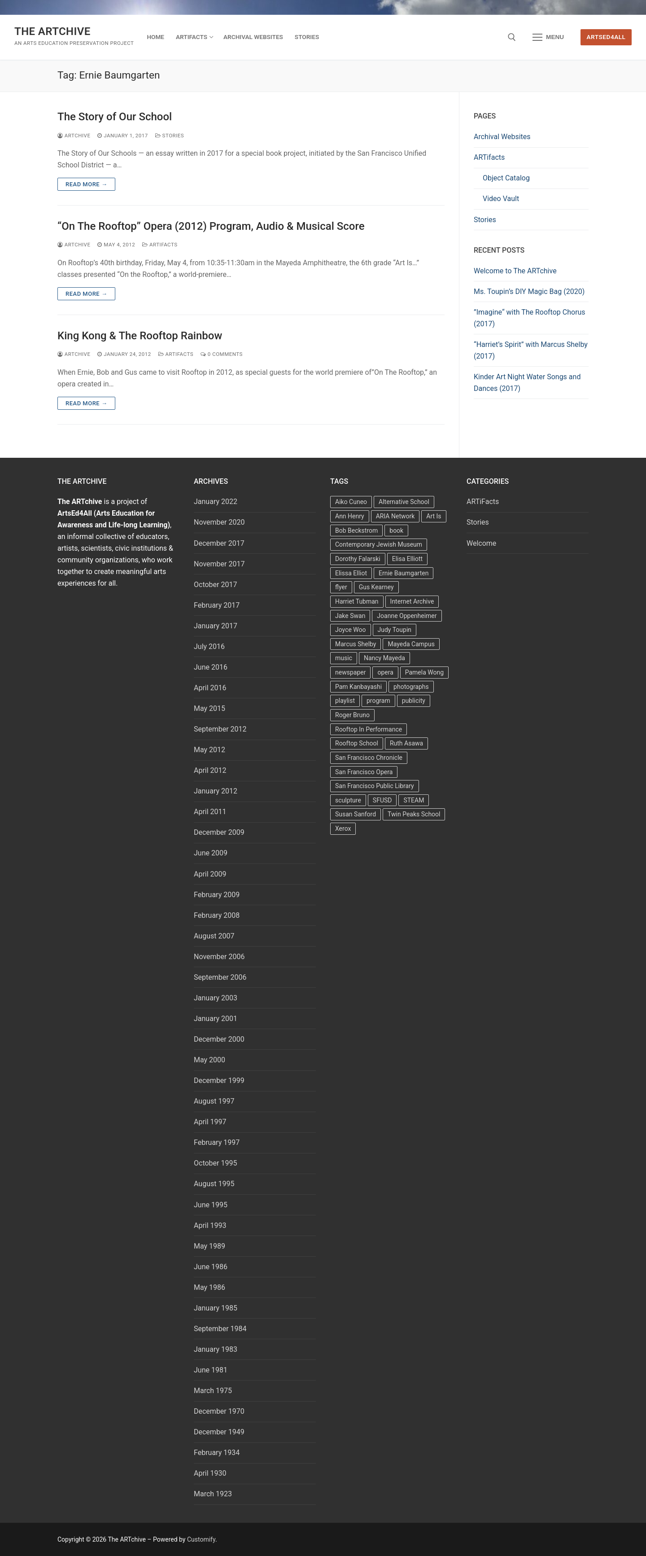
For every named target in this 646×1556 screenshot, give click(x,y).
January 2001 (215, 1018)
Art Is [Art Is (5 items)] (433, 516)
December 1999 (219, 1080)
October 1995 (215, 1163)
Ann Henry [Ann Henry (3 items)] (349, 516)
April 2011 (210, 811)
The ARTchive (52, 31)
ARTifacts (489, 157)
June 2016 (210, 667)
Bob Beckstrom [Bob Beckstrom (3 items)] (356, 530)
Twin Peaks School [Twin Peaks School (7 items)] (414, 814)
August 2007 (214, 936)
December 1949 (219, 1432)
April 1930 (210, 1473)
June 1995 (210, 1205)
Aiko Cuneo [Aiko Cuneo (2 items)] (351, 501)
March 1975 (213, 1390)
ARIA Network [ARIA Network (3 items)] (395, 516)
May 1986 (209, 1287)
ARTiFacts (159, 244)
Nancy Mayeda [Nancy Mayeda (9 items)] (384, 658)
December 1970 (219, 1411)
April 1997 (210, 1122)
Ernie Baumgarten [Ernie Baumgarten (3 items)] (403, 573)
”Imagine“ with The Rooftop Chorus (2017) (529, 318)
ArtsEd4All (606, 36)
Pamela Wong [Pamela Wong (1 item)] (424, 672)
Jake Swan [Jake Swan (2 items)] (350, 615)
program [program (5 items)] (378, 700)
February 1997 (217, 1142)
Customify (201, 1539)
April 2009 (210, 874)
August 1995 (214, 1183)
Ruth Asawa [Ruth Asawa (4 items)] (406, 743)
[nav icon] (548, 37)
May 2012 (209, 749)
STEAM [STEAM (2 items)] (413, 800)
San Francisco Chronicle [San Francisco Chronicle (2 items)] (368, 757)
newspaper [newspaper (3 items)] (350, 672)
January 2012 (215, 791)
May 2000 (209, 1060)
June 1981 (210, 1370)
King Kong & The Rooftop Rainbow (139, 335)
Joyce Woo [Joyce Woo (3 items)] (350, 629)
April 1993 (210, 1225)
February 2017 (217, 605)
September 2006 (220, 977)
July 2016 (209, 646)
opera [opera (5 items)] (385, 672)
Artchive (73, 135)
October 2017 (215, 584)
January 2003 (215, 998)
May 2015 (209, 708)
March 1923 (213, 1494)
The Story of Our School (114, 116)
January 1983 (215, 1349)
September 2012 (220, 729)
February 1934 (217, 1452)
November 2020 (219, 522)
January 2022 (215, 501)
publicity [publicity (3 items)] (413, 700)
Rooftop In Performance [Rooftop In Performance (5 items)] (368, 729)
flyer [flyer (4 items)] (341, 587)
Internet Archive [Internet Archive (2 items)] (412, 601)
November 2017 (219, 564)
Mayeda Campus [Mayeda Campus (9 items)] (411, 644)
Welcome (481, 543)
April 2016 (210, 688)
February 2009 (217, 894)
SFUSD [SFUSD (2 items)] (382, 800)
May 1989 (209, 1246)
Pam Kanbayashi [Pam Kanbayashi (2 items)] (358, 686)
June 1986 (210, 1266)
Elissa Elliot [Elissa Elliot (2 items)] (351, 573)
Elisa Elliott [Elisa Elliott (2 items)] (407, 558)
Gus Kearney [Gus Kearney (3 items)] (376, 587)
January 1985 (215, 1308)
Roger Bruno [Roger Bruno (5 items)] (352, 715)
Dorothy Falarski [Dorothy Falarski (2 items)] (357, 558)
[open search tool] (512, 37)
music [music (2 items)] (343, 658)
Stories (169, 135)
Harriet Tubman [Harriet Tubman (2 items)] (357, 601)
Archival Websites (502, 136)
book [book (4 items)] (396, 530)
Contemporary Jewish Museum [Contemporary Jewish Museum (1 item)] (378, 544)
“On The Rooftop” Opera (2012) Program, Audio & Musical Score (211, 226)
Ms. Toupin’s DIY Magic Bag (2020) (529, 291)
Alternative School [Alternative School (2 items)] (404, 501)
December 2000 (219, 1039)
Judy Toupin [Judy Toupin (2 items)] (395, 629)
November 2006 (219, 956)
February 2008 (217, 915)
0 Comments (222, 354)
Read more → (86, 184)
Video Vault (501, 198)
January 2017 (215, 626)
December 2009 (219, 832)
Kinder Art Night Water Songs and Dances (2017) (527, 383)
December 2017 (219, 543)
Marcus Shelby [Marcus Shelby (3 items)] (355, 644)
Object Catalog (506, 178)
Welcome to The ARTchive (515, 271)
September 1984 (220, 1328)
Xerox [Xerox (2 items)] (343, 828)
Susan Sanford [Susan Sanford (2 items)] (355, 814)
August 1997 (214, 1101)
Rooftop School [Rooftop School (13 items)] (356, 743)
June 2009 (210, 853)
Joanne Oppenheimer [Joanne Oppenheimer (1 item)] (406, 615)
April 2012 (210, 770)
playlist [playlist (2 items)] (345, 700)
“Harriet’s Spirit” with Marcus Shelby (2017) (531, 350)
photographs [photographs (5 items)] (411, 686)
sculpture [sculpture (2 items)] (348, 800)
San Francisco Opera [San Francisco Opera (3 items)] (364, 772)
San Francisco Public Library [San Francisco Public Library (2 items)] (374, 785)
